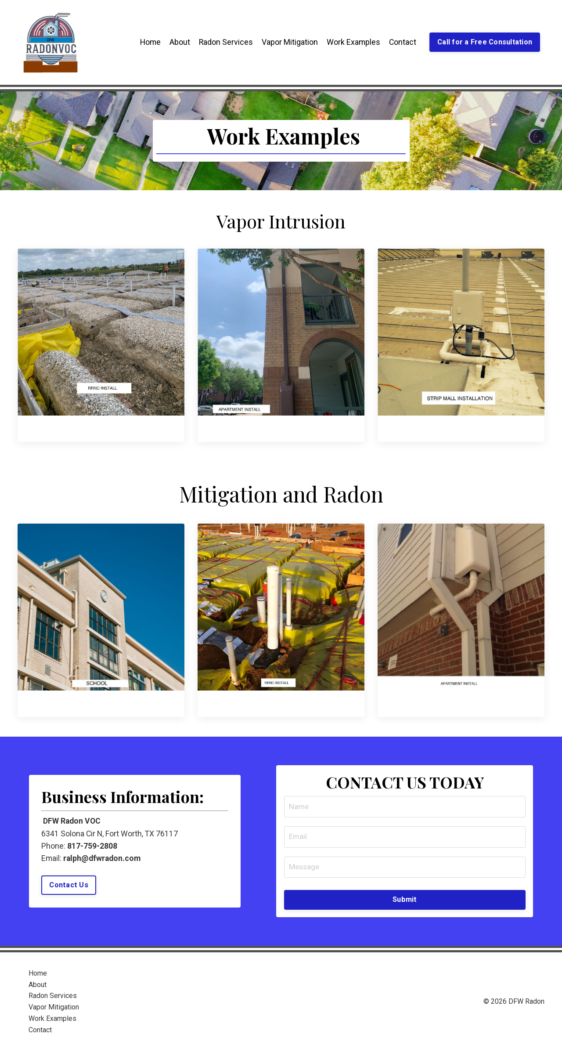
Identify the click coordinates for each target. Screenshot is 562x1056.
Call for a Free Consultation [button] (484, 42)
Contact (401, 42)
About (177, 42)
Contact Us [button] (69, 888)
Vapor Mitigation (288, 42)
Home (148, 42)
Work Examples (352, 42)
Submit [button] (405, 904)
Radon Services (224, 42)
